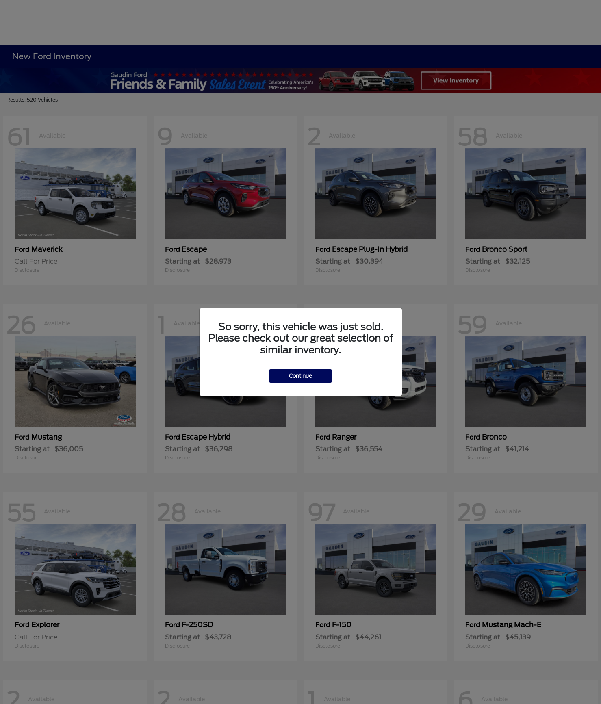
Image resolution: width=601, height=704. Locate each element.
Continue (300, 376)
